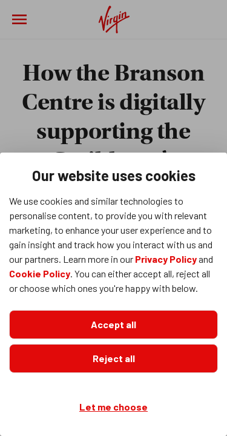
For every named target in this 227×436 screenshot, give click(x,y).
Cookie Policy (39, 273)
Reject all (114, 358)
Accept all (113, 324)
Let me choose (113, 406)
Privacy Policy (166, 259)
